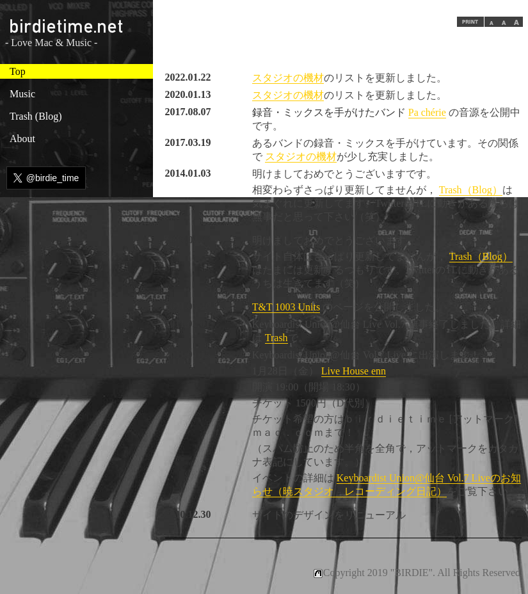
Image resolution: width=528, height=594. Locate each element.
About (22, 138)
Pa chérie (427, 112)
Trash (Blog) (36, 116)
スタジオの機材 (288, 77)
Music (22, 93)
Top (18, 71)
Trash (276, 337)
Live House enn (353, 370)
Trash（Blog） (470, 189)
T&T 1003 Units (286, 306)
